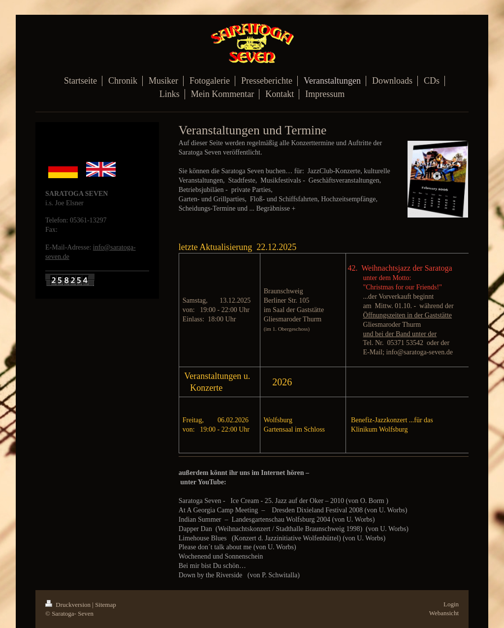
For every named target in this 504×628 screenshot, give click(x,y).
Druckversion (68, 604)
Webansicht (444, 613)
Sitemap (105, 604)
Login (451, 604)
